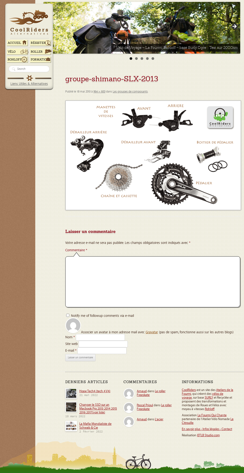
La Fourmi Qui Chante (212, 415)
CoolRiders (189, 390)
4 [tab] (147, 58)
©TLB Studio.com (208, 435)
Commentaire (76, 250)
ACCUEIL (14, 43)
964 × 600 (99, 91)
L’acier (159, 419)
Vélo (12, 52)
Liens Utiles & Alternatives (29, 84)
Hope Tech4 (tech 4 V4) (94, 391)
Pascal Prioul (145, 405)
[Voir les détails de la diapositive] (141, 28)
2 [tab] (136, 58)
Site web (71, 344)
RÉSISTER (38, 43)
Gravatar (152, 332)
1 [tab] (131, 58)
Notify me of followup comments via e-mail (102, 316)
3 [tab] (142, 58)
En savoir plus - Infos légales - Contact (207, 429)
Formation (40, 60)
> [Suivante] (234, 26)
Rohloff (15, 60)
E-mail (70, 350)
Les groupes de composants (130, 91)
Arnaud (142, 391)
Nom (70, 337)
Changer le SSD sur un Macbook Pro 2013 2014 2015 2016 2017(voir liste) (98, 408)
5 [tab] (153, 58)
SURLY (209, 397)
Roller (37, 52)
